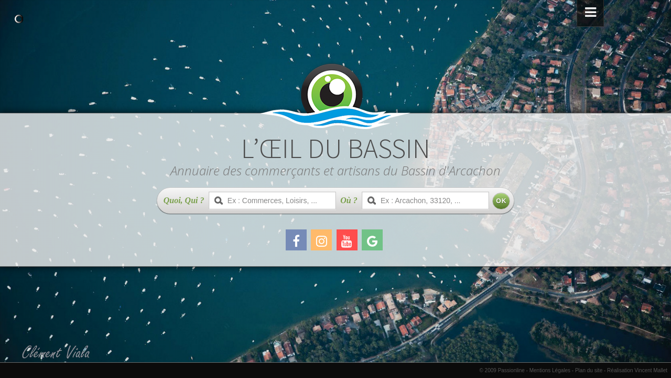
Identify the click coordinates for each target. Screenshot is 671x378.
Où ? (348, 200)
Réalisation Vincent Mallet (637, 370)
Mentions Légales (549, 370)
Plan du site (588, 370)
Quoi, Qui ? (184, 200)
